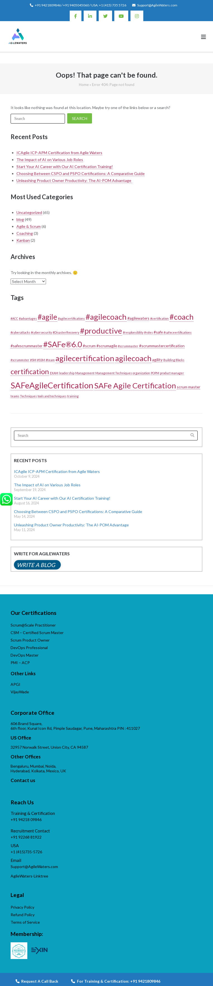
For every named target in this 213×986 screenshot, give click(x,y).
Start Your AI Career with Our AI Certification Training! (64, 166)
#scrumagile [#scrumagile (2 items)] (106, 345)
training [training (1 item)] (73, 396)
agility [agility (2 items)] (157, 359)
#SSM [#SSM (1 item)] (41, 360)
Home (84, 84)
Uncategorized (29, 212)
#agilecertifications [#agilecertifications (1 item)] (71, 318)
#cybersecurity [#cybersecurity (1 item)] (41, 332)
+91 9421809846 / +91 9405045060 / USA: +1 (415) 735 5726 (80, 5)
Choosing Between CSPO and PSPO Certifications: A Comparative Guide (80, 173)
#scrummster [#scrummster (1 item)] (20, 360)
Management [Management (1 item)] (85, 373)
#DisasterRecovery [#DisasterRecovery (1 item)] (66, 332)
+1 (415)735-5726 (26, 851)
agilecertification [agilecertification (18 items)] (84, 358)
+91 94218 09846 (26, 819)
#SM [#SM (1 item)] (33, 360)
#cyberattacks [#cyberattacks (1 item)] (20, 332)
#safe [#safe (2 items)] (158, 332)
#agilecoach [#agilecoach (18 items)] (106, 316)
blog (20, 219)
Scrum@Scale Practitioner (33, 625)
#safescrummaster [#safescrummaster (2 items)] (26, 345)
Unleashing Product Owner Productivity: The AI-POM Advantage (74, 180)
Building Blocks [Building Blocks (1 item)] (173, 360)
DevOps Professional (29, 647)
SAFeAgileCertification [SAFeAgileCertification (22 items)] (52, 385)
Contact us (23, 780)
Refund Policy (23, 914)
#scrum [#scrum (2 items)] (89, 345)
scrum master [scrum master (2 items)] (188, 386)
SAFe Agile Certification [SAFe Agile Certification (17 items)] (135, 385)
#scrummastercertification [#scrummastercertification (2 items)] (162, 345)
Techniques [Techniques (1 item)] (28, 396)
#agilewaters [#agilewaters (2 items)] (138, 318)
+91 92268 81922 (26, 837)
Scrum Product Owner (30, 640)
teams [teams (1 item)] (15, 396)
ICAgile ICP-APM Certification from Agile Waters (59, 152)
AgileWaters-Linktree (29, 876)
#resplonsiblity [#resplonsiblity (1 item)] (133, 332)
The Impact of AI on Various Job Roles (49, 159)
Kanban (23, 240)
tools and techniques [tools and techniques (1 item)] (52, 396)
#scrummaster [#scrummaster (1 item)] (128, 346)
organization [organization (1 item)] (141, 373)
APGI (15, 684)
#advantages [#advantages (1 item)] (28, 318)
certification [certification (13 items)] (30, 371)
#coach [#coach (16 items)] (181, 316)
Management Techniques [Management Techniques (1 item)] (113, 373)
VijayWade (20, 691)
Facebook (75, 16)
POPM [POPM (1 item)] (155, 373)
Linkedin (90, 16)
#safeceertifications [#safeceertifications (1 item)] (178, 332)
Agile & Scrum (28, 226)
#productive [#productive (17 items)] (101, 330)
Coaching (24, 233)
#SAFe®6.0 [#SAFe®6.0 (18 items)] (62, 344)
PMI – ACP (20, 662)
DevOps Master (24, 655)
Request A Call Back (37, 981)
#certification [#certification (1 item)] (159, 318)
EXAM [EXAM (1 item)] (54, 373)
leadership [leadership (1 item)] (66, 373)
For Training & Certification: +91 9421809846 (115, 981)
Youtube (121, 16)
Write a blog (36, 564)
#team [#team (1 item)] (50, 360)
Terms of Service (25, 922)
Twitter (105, 16)
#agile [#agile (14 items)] (47, 316)
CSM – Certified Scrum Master (37, 632)
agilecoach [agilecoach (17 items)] (133, 358)
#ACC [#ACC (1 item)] (14, 318)
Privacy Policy (22, 907)
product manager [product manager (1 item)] (172, 373)
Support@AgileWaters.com (157, 5)
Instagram (136, 16)
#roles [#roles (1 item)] (148, 332)
